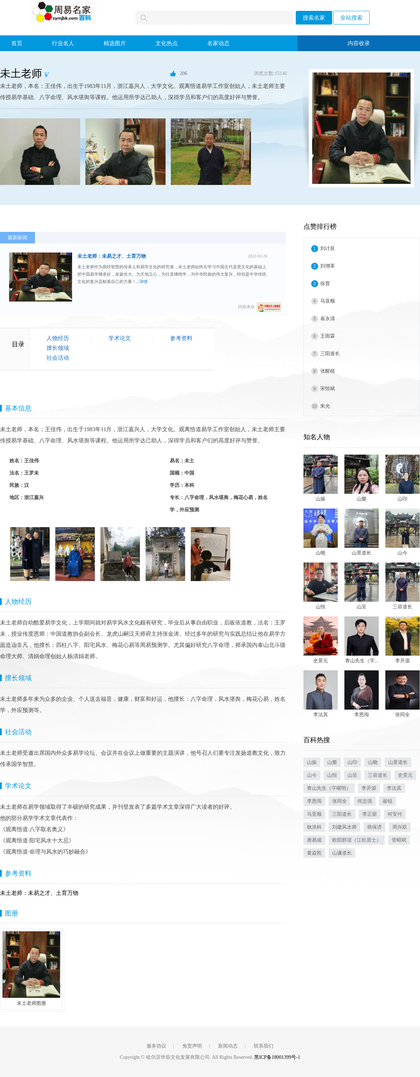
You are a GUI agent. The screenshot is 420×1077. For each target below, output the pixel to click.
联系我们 (263, 1046)
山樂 (332, 762)
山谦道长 (342, 853)
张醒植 (327, 371)
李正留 (369, 814)
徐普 (325, 283)
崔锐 (387, 801)
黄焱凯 (314, 853)
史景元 (405, 775)
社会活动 (58, 358)
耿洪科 (314, 827)
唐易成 (314, 840)
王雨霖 (327, 336)
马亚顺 (327, 301)
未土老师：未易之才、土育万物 (111, 256)
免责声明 (192, 1046)
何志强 (364, 801)
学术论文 (119, 338)
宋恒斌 (327, 388)
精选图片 (115, 43)
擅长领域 (58, 348)
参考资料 (181, 338)
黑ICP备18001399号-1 (277, 1057)
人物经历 (58, 338)
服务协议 (156, 1046)
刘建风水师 (344, 827)
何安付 (394, 814)
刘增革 (327, 266)
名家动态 (218, 43)
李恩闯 (314, 801)
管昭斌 (399, 840)
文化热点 (166, 43)
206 (178, 73)
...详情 (142, 281)
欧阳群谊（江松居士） (356, 840)
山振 (312, 762)
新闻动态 (228, 1046)
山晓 (373, 762)
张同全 (339, 801)
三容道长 (377, 775)
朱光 (325, 406)
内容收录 (359, 43)
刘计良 (327, 248)
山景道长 (398, 762)
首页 (16, 43)
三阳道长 (330, 353)
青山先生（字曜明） (329, 788)
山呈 (352, 775)
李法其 (394, 788)
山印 (352, 762)
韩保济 (374, 827)
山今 (312, 775)
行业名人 (63, 43)
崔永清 (327, 318)
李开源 (369, 788)
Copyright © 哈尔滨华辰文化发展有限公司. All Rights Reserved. (187, 1057)
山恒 (332, 775)
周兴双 (399, 827)
